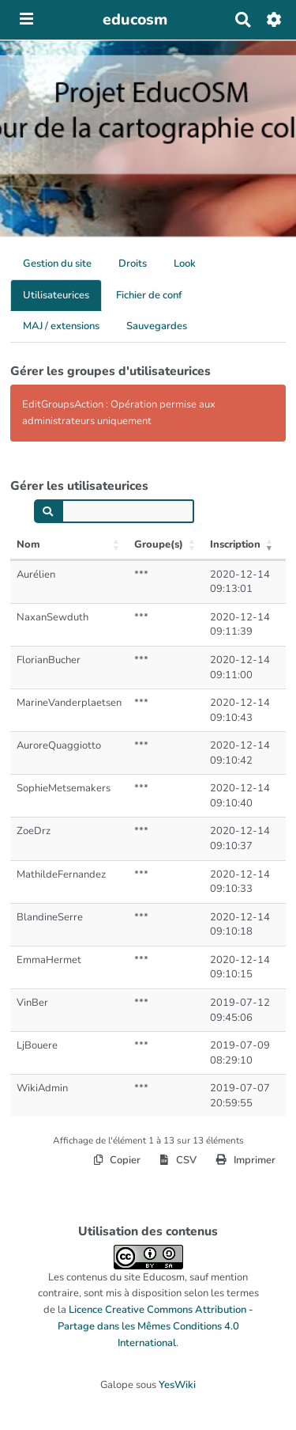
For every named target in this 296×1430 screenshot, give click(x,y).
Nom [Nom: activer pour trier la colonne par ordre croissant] (28, 544)
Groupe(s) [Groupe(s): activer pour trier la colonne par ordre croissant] (158, 544)
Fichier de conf (149, 295)
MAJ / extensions (61, 326)
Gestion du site (57, 263)
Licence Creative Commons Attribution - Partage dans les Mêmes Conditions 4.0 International (155, 1326)
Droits (132, 263)
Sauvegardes (156, 326)
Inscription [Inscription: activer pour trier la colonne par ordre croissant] (235, 544)
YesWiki (177, 1385)
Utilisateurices (56, 295)
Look (185, 263)
